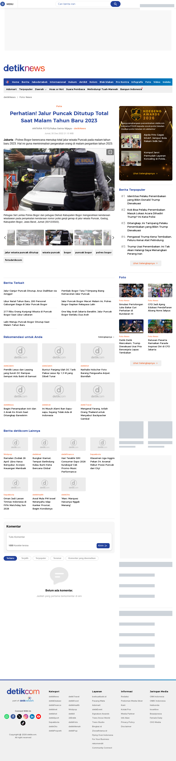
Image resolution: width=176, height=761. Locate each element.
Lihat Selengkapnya (145, 173)
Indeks (167, 82)
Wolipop (73, 709)
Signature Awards (100, 714)
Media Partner (128, 714)
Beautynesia (156, 714)
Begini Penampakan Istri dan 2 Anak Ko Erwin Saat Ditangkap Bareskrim (20, 412)
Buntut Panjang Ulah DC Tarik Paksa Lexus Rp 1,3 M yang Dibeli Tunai (59, 373)
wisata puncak (51, 252)
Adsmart (11, 89)
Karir (123, 705)
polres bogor (104, 252)
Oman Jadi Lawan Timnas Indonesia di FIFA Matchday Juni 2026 (15, 503)
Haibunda (154, 705)
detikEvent (97, 709)
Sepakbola (54, 722)
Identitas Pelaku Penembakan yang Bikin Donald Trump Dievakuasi (146, 200)
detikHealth (74, 705)
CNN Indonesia (157, 696)
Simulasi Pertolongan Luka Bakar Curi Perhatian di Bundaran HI (131, 309)
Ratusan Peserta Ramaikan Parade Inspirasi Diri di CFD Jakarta (159, 345)
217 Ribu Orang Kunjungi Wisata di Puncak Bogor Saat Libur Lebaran (28, 313)
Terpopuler (26, 89)
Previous (9, 180)
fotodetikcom (13, 260)
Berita (25, 82)
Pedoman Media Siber (132, 701)
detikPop (73, 731)
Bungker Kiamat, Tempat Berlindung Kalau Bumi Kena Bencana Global (43, 463)
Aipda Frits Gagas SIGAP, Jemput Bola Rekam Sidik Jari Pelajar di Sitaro (155, 138)
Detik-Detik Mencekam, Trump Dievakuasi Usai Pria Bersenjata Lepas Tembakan (130, 346)
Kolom (93, 82)
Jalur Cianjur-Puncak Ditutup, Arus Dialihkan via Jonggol (30, 292)
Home (15, 82)
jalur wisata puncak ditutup (21, 252)
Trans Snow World (101, 718)
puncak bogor (83, 252)
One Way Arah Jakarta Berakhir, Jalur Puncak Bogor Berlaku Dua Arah (86, 313)
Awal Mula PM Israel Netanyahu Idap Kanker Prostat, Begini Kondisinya (43, 503)
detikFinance (55, 705)
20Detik (72, 718)
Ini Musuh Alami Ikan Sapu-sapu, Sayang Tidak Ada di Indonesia (57, 412)
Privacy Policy (128, 722)
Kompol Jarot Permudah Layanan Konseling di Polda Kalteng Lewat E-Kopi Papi (156, 155)
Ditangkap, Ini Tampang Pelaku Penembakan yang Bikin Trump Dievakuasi (147, 227)
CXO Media (155, 722)
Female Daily (156, 718)
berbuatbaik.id (99, 696)
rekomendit (97, 743)
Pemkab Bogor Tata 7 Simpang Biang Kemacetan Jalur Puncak (82, 292)
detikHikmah (75, 726)
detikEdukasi (55, 701)
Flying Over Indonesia (102, 735)
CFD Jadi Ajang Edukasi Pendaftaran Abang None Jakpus (160, 307)
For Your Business (100, 739)
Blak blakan (106, 82)
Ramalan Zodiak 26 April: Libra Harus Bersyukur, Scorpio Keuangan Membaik (15, 463)
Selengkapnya (106, 337)
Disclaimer (126, 726)
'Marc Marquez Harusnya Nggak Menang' (70, 502)
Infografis (137, 82)
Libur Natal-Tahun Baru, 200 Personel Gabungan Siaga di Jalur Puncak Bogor (25, 303)
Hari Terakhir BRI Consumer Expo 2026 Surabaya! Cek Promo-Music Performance (73, 465)
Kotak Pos (126, 709)
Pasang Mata (98, 701)
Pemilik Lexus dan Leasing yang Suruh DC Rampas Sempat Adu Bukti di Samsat (20, 373)
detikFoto (73, 722)
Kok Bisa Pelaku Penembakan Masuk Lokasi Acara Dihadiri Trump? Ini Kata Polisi (146, 213)
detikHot (53, 714)
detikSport (54, 718)
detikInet (53, 709)
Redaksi (125, 696)
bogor (67, 252)
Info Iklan (125, 718)
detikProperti (55, 731)
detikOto (53, 726)
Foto (148, 82)
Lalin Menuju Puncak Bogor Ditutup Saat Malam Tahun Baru (27, 323)
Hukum (72, 82)
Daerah (41, 89)
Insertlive (154, 709)
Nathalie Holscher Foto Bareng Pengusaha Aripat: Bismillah (95, 373)
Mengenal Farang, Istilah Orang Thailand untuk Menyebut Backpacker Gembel (94, 413)
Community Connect (102, 748)
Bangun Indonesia (131, 89)
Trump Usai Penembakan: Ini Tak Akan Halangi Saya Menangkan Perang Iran (148, 250)
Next (109, 180)
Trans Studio (98, 722)
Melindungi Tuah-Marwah (102, 89)
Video (156, 82)
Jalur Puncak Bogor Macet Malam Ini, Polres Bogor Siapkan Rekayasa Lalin (86, 303)
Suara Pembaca (75, 89)
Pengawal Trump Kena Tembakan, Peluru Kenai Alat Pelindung (149, 238)
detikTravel (74, 696)
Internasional (58, 82)
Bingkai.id (97, 726)
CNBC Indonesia (158, 701)
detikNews (10, 97)
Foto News (25, 97)
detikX (83, 82)
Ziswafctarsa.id (99, 731)
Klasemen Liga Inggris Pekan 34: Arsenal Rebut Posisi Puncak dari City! (102, 463)
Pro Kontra (122, 82)
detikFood (74, 701)
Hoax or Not (56, 89)
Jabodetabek (39, 82)
